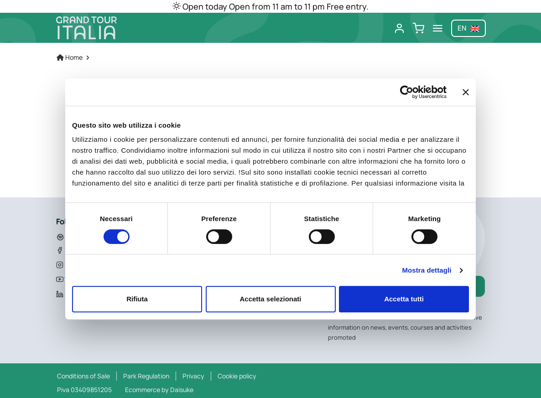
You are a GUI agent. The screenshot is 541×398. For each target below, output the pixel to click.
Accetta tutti (404, 299)
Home (70, 57)
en (468, 28)
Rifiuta (137, 299)
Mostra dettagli (426, 270)
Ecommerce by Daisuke (159, 389)
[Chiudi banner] (466, 92)
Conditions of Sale (83, 376)
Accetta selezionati (270, 299)
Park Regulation (146, 376)
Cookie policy (237, 376)
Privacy (193, 376)
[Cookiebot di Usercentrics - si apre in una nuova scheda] (407, 92)
